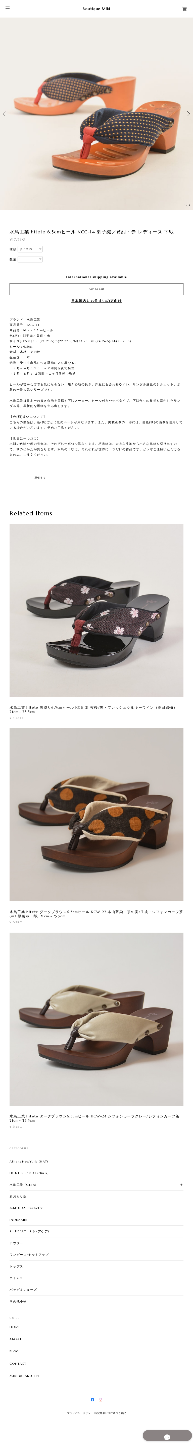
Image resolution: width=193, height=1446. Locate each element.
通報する (40, 477)
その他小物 (18, 1301)
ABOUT (16, 1339)
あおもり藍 (18, 1196)
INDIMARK (19, 1220)
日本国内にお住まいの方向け (96, 301)
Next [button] (188, 114)
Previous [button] (5, 114)
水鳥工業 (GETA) (23, 1185)
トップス (16, 1266)
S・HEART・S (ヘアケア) (30, 1231)
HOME (15, 1327)
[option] (96, 114)
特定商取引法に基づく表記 (110, 1413)
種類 (13, 249)
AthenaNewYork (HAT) (29, 1161)
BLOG (14, 1351)
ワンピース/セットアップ (29, 1254)
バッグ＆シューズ (23, 1289)
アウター (16, 1243)
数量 (13, 259)
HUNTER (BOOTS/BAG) (29, 1173)
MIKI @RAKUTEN (24, 1376)
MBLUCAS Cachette (26, 1208)
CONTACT (18, 1363)
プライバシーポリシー (80, 1413)
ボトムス (16, 1278)
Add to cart (96, 289)
